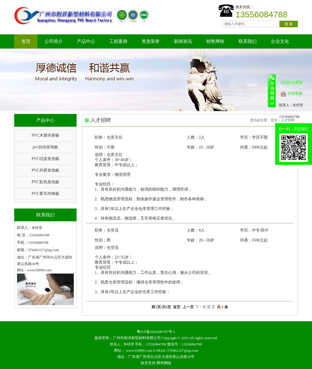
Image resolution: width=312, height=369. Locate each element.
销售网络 (215, 41)
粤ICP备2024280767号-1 (156, 332)
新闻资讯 (183, 41)
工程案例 (118, 41)
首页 (25, 41)
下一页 (200, 307)
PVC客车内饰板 (45, 193)
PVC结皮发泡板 (45, 159)
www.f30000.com (139, 350)
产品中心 (86, 41)
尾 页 (211, 307)
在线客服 (291, 94)
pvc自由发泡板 (45, 147)
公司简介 (54, 41)
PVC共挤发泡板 (45, 170)
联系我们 (248, 41)
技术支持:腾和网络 (156, 363)
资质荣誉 (151, 41)
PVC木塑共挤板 (45, 135)
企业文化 (280, 41)
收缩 (272, 90)
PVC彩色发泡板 (45, 182)
